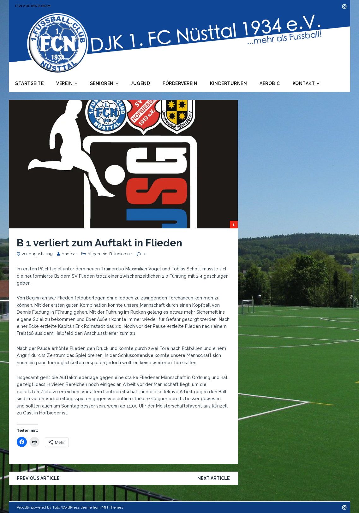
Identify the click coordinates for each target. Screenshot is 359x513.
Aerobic (270, 83)
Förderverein (180, 83)
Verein (64, 83)
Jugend (140, 83)
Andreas (69, 253)
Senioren (102, 83)
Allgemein (97, 253)
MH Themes (112, 507)
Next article (213, 478)
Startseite (29, 83)
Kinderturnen (228, 83)
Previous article (38, 478)
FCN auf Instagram (33, 6)
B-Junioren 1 (121, 253)
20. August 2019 (37, 253)
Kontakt (304, 83)
